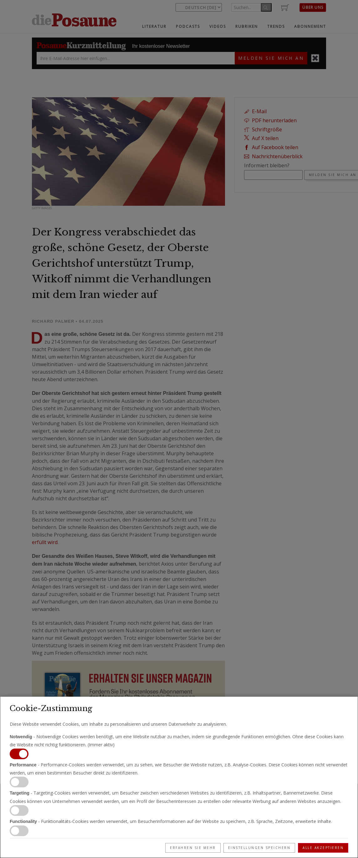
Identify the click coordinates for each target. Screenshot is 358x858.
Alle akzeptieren (323, 847)
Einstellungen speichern (259, 847)
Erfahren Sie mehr (193, 847)
